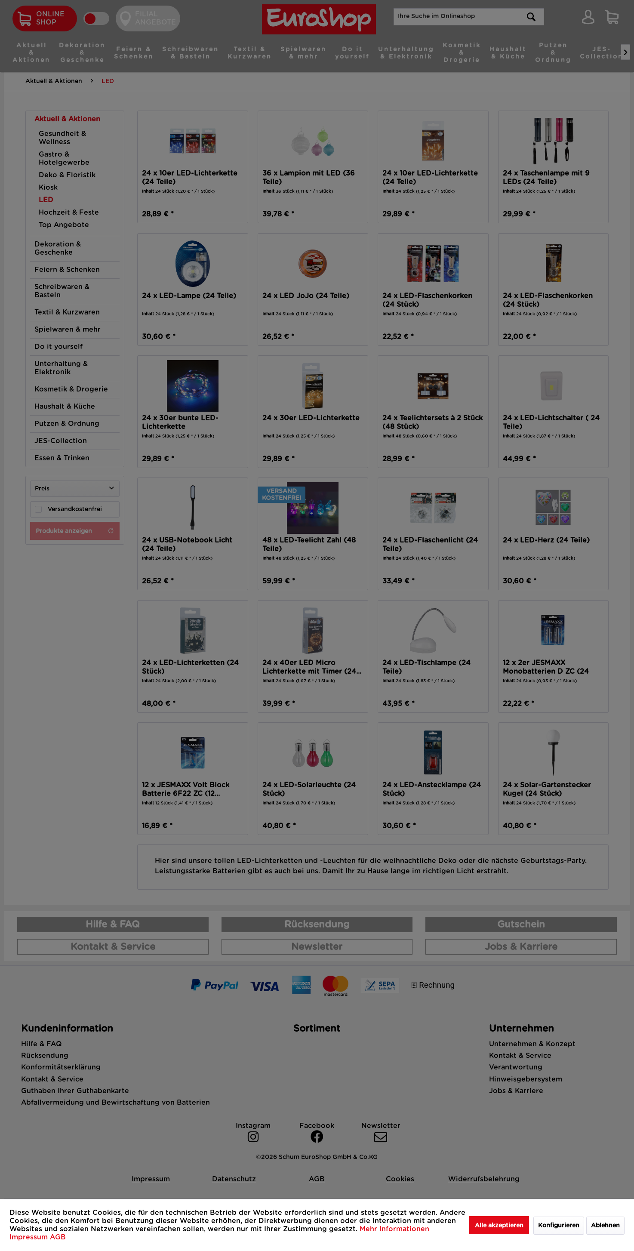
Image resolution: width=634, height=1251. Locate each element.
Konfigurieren (558, 1226)
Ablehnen (605, 1226)
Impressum (29, 1237)
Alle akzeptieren (499, 1226)
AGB (58, 1237)
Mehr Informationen (394, 1229)
